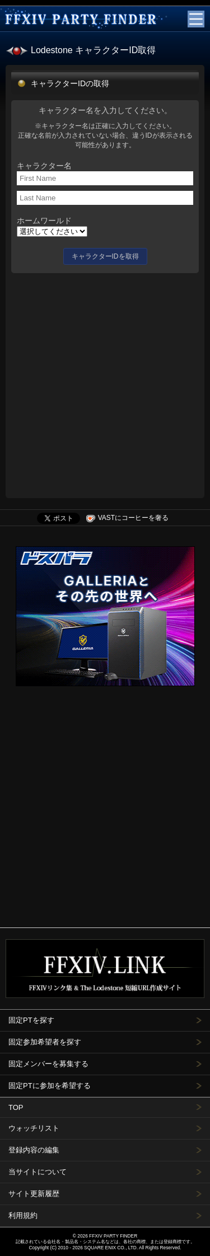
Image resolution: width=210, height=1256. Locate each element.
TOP (16, 1107)
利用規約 (23, 1215)
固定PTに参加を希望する (49, 1085)
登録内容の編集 (33, 1150)
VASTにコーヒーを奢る (127, 518)
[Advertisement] (105, 383)
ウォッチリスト (33, 1128)
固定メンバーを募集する (48, 1064)
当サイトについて (37, 1172)
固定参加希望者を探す (44, 1042)
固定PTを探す (31, 1020)
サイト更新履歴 (33, 1193)
